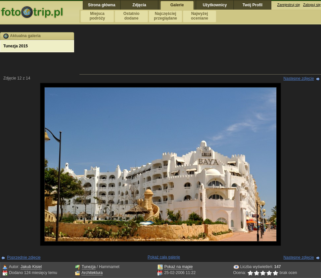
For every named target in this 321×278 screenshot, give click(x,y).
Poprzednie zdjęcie (23, 257)
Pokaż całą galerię (164, 257)
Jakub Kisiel (31, 266)
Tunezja (89, 266)
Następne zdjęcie (299, 78)
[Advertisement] (200, 53)
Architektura (92, 272)
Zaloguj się (312, 5)
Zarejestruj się (288, 5)
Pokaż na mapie (178, 266)
